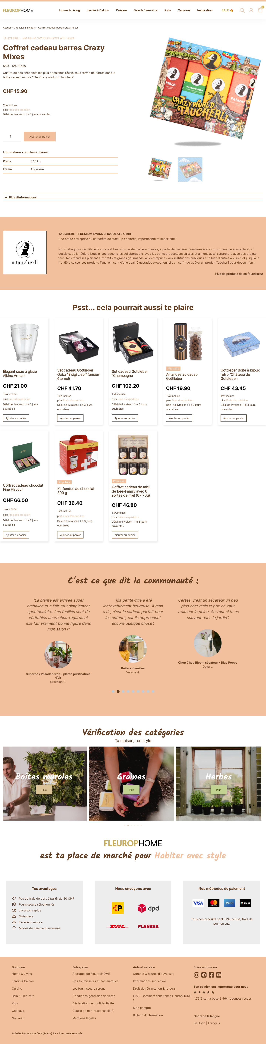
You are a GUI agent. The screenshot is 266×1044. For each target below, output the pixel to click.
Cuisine (17, 988)
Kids (15, 1003)
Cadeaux (18, 1011)
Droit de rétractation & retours (154, 988)
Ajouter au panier (39, 136)
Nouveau (18, 1018)
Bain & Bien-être (23, 996)
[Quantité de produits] (12, 136)
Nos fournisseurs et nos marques (95, 981)
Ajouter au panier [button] (16, 418)
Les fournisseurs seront (88, 988)
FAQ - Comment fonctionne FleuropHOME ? (162, 998)
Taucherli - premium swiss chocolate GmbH (39, 38)
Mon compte (142, 1008)
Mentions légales (84, 1018)
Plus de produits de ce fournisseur (239, 274)
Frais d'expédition (19, 109)
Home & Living (22, 974)
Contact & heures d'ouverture (153, 974)
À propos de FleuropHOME (91, 974)
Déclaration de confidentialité (93, 1003)
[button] (113, 691)
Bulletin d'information (148, 1015)
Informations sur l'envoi (149, 981)
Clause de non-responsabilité (92, 1011)
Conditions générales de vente (93, 996)
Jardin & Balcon (23, 981)
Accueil (7, 27)
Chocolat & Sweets (25, 27)
